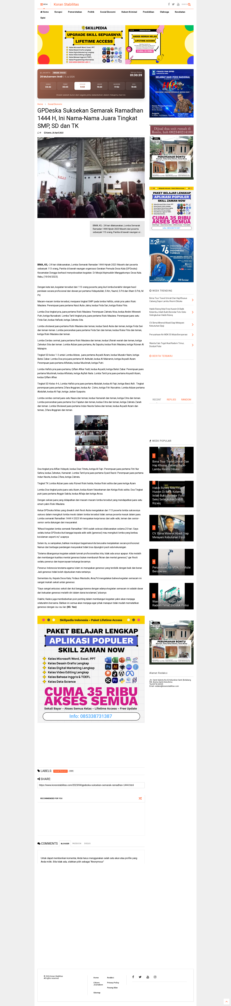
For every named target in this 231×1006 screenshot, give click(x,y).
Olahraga (164, 12)
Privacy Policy (113, 983)
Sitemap (96, 993)
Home (44, 12)
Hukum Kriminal (129, 12)
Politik (91, 12)
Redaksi (110, 978)
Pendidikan (148, 12)
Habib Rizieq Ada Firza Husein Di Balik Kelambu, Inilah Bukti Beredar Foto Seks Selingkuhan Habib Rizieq (168, 495)
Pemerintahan (75, 12)
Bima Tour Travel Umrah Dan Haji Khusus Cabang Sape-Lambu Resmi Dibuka (170, 465)
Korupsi (58, 12)
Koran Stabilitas (66, 4)
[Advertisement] (59, 239)
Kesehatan (180, 12)
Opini (42, 18)
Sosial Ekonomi (108, 12)
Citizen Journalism (98, 984)
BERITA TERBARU (161, 356)
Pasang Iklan (112, 988)
